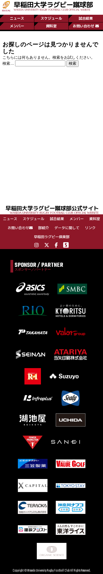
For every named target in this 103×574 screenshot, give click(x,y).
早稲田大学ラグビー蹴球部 (53, 5)
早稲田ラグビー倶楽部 (51, 236)
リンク (90, 227)
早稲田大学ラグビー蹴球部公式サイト (54, 209)
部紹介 (43, 227)
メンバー (17, 25)
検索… (8, 63)
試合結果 (86, 18)
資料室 (51, 25)
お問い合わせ (86, 25)
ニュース (17, 18)
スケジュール (51, 18)
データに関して (66, 227)
